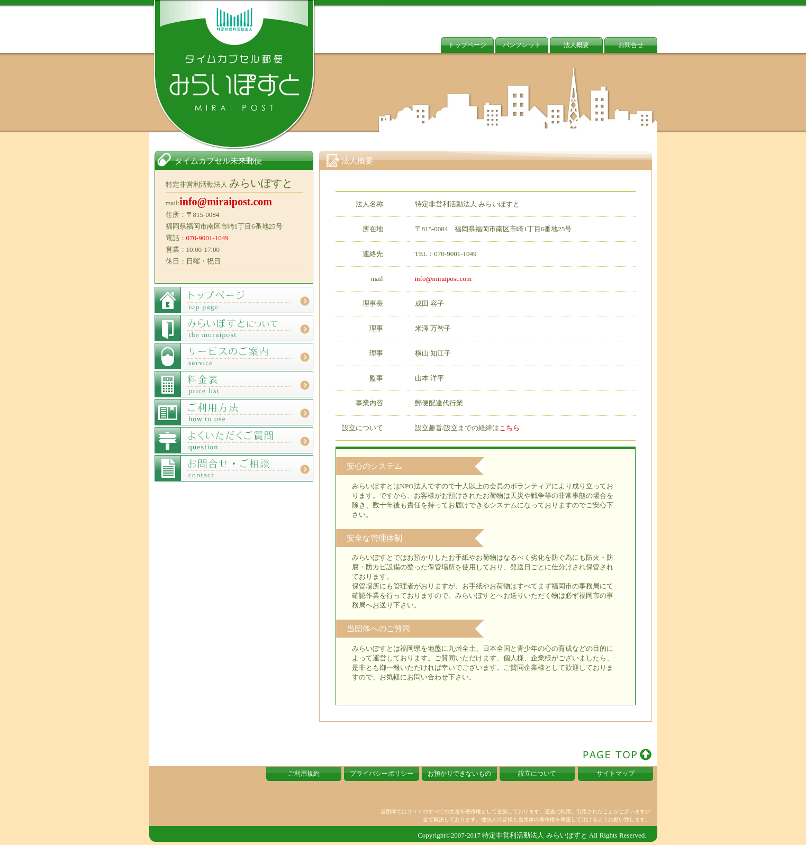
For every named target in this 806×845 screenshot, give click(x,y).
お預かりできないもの (459, 773)
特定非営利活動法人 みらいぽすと (534, 835)
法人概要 (576, 45)
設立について (537, 773)
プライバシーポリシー (381, 773)
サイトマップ (615, 773)
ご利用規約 (304, 773)
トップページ (467, 45)
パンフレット (522, 45)
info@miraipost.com (443, 279)
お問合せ (631, 45)
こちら (509, 428)
